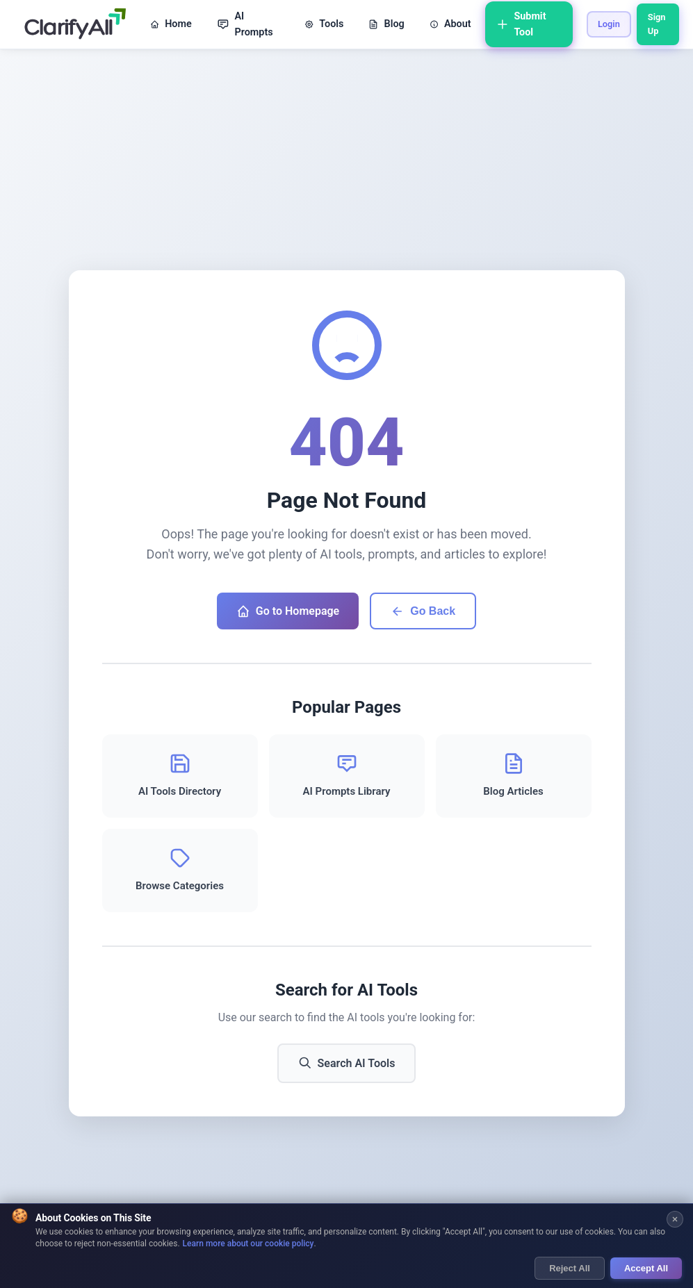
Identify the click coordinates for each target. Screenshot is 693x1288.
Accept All (646, 1268)
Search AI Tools (347, 1063)
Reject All (569, 1268)
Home (171, 24)
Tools (324, 24)
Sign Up (657, 24)
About (450, 24)
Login (609, 24)
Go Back (423, 611)
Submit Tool (521, 24)
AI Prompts (245, 24)
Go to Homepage (287, 611)
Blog (386, 24)
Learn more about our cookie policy (248, 1243)
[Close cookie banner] (675, 1219)
